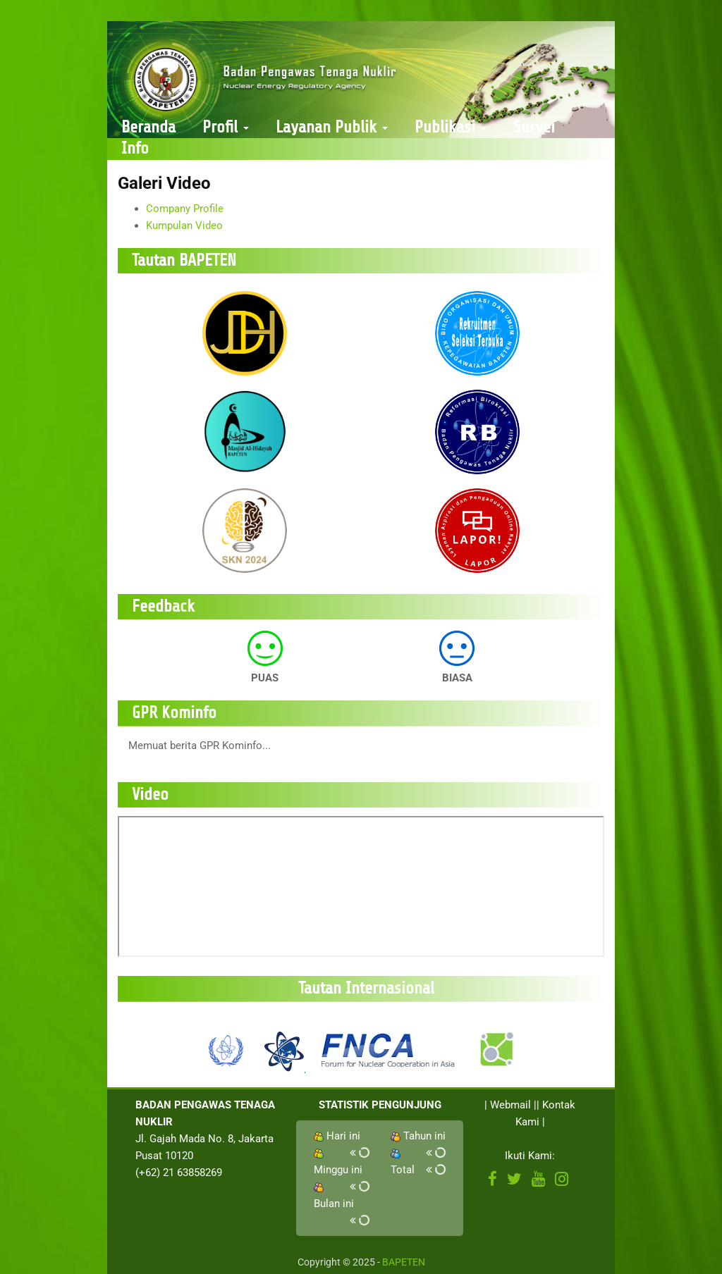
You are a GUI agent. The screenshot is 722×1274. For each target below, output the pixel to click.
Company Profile (185, 208)
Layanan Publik (332, 127)
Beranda (148, 127)
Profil (225, 127)
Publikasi (451, 127)
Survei (534, 127)
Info (135, 148)
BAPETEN (403, 1262)
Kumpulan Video (184, 225)
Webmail (510, 1105)
